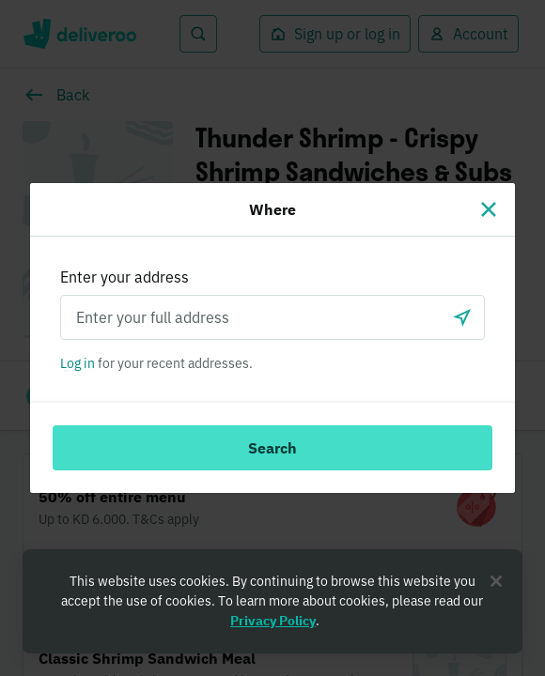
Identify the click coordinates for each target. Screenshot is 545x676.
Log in (77, 363)
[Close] (488, 209)
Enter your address (124, 277)
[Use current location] (462, 317)
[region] (272, 601)
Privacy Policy (273, 620)
